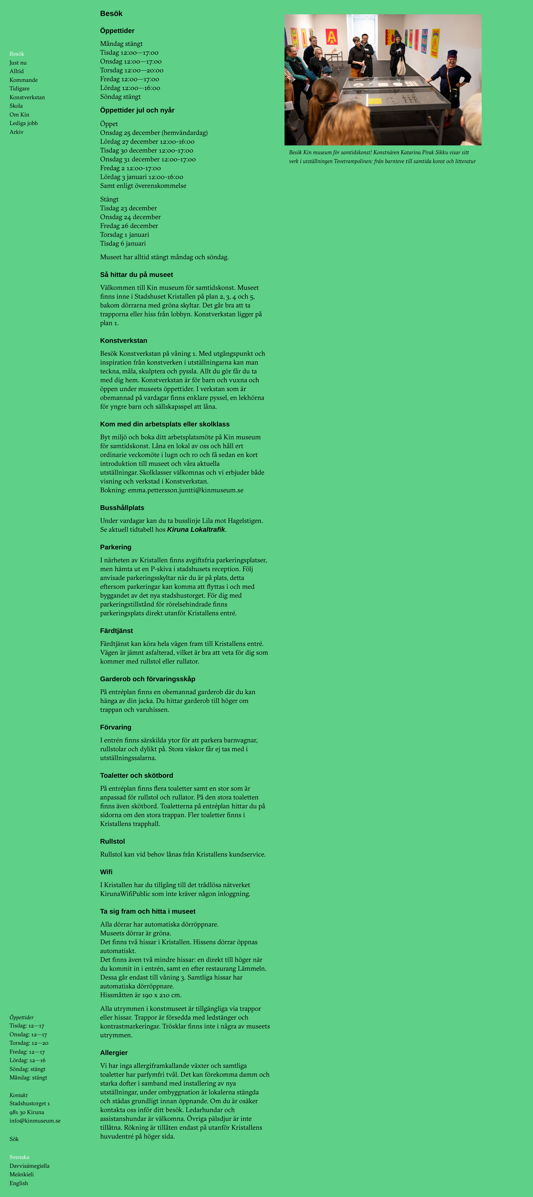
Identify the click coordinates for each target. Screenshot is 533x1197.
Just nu (18, 62)
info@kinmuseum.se (35, 1120)
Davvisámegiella (29, 1165)
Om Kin (19, 114)
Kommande (24, 80)
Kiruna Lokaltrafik (196, 529)
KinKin (28, 25)
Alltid (17, 71)
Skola (16, 105)
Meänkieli (22, 1174)
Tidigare (20, 88)
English (19, 1183)
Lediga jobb (24, 123)
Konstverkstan (27, 97)
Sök (14, 1139)
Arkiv (17, 132)
